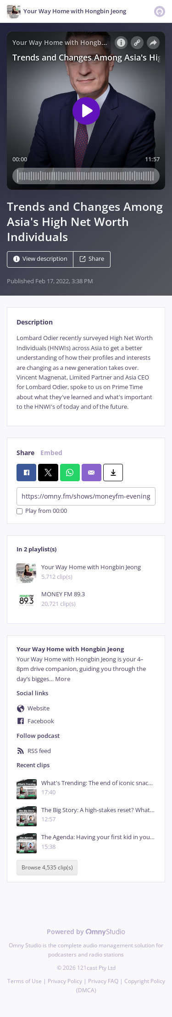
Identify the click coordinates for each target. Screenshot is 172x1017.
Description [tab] (35, 322)
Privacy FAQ (103, 981)
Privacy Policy (65, 981)
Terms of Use (24, 981)
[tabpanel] (86, 372)
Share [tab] (25, 452)
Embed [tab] (51, 452)
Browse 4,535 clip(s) (47, 868)
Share (91, 259)
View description (40, 259)
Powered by (86, 931)
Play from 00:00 (42, 511)
